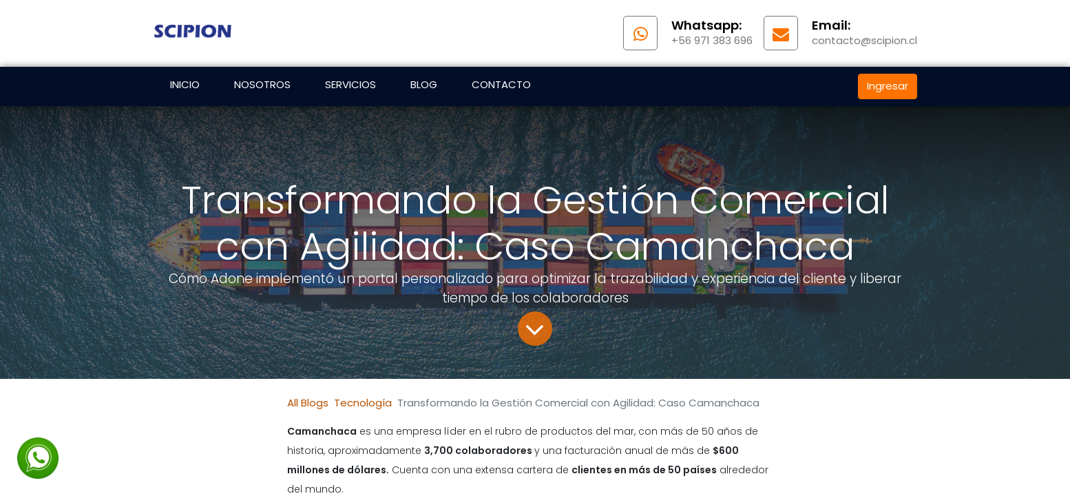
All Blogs (307, 402)
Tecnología (363, 402)
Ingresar (887, 86)
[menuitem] (185, 86)
